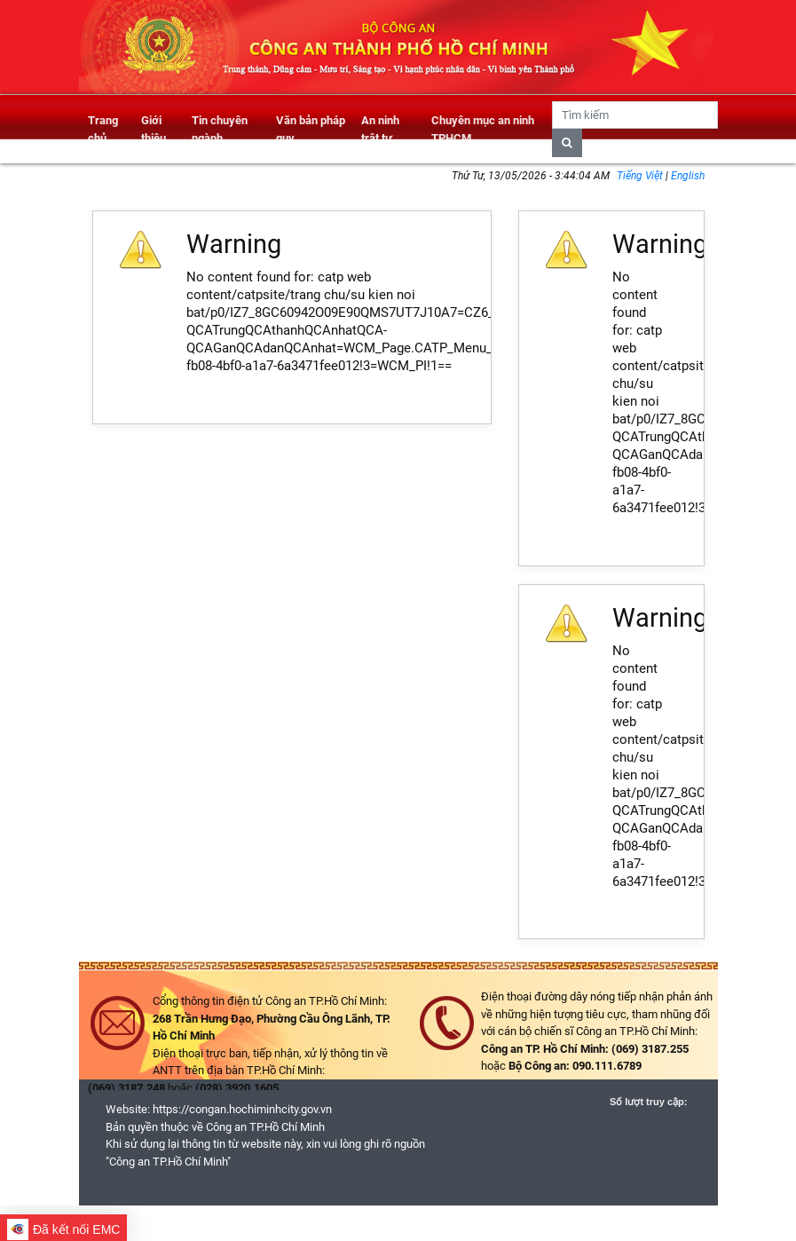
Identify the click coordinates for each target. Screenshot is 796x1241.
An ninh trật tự (380, 129)
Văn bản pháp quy (310, 129)
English (688, 176)
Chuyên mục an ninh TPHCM (482, 129)
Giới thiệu (153, 129)
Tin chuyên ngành (220, 129)
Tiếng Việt (641, 176)
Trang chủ (103, 129)
